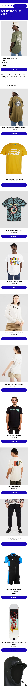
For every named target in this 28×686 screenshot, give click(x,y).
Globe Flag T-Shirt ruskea (14, 486)
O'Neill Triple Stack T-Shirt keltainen (14, 179)
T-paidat (15, 58)
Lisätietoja (14, 69)
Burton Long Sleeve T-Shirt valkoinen (14, 333)
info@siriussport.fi (4, 1)
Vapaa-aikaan (10, 58)
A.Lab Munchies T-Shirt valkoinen (14, 281)
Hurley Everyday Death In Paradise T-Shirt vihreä (14, 127)
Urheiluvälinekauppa (20, 6)
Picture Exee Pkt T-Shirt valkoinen (14, 384)
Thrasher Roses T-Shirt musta (14, 435)
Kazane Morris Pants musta (14, 538)
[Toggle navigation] (2, 6)
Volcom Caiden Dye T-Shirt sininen (14, 230)
